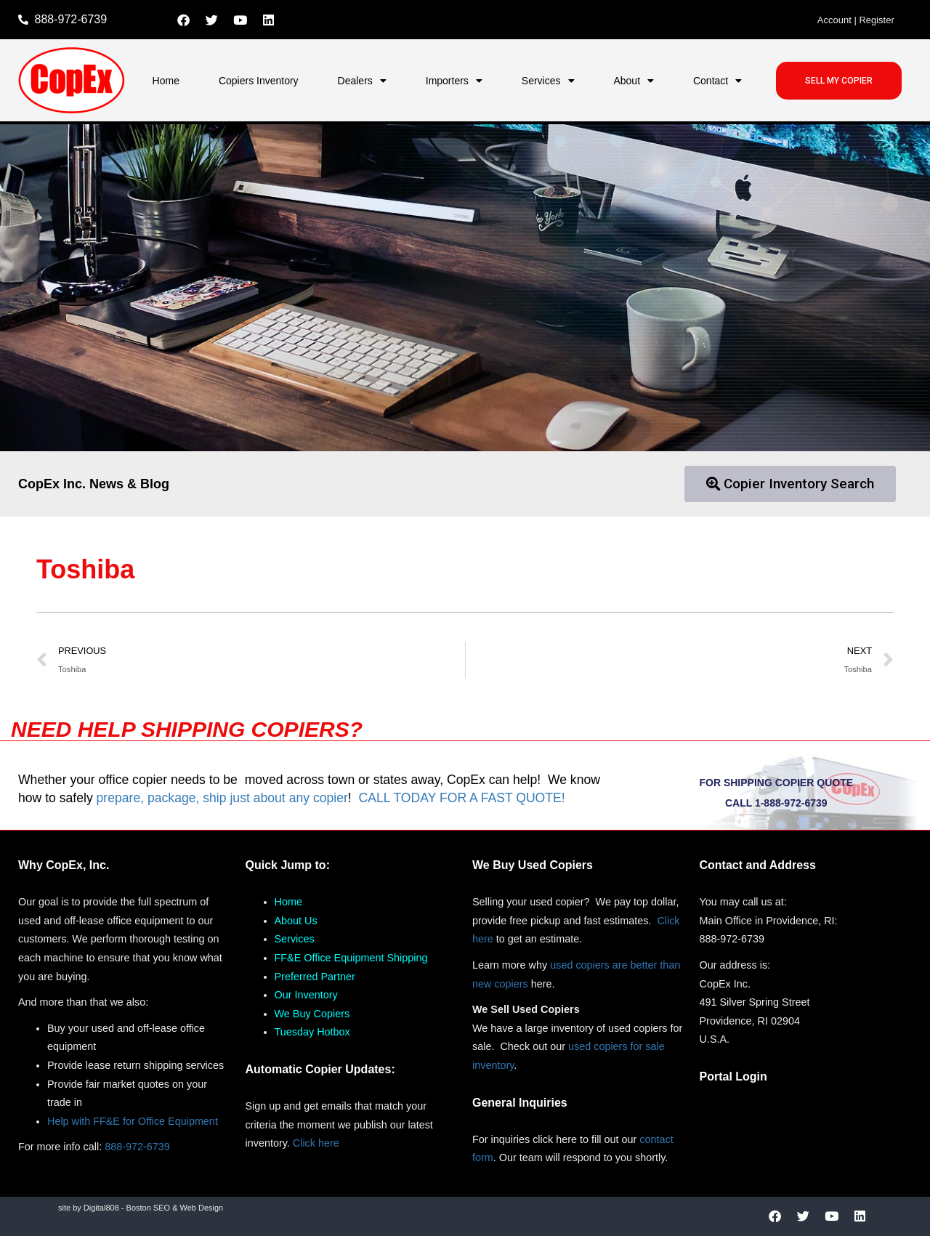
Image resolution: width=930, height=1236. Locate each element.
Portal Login (733, 1076)
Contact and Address (758, 865)
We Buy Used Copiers (532, 865)
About (633, 80)
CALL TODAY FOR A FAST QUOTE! (461, 798)
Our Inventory (306, 995)
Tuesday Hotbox (312, 1032)
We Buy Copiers (312, 1013)
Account (834, 20)
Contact (717, 80)
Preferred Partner (315, 976)
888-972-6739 (137, 1146)
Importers (454, 80)
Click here (316, 1143)
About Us (296, 920)
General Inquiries (519, 1102)
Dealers (362, 80)
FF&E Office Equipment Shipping (351, 958)
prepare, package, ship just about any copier (222, 798)
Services (548, 80)
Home (166, 80)
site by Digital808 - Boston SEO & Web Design (140, 1207)
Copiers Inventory (259, 80)
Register (876, 20)
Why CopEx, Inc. (63, 865)
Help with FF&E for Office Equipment (132, 1121)
